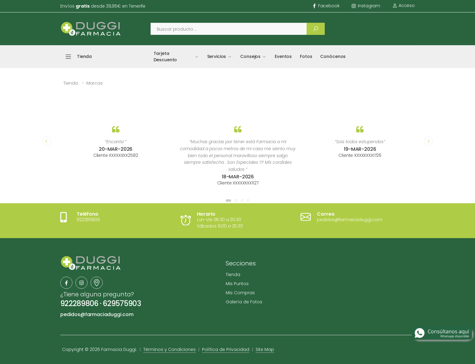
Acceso (403, 5)
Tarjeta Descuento (165, 56)
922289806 (79, 303)
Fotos (306, 56)
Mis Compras (240, 293)
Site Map (265, 349)
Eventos (283, 56)
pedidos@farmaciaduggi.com (97, 314)
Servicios (216, 56)
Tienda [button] (84, 56)
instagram (366, 6)
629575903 (122, 303)
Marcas (94, 83)
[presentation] (46, 141)
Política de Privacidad (225, 349)
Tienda (70, 83)
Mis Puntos (237, 284)
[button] (228, 200)
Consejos (250, 56)
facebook (326, 6)
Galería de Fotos (244, 302)
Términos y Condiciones (169, 349)
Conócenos (333, 56)
